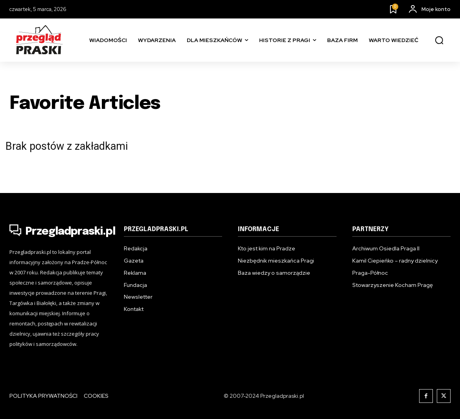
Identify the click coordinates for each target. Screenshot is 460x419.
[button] (439, 40)
